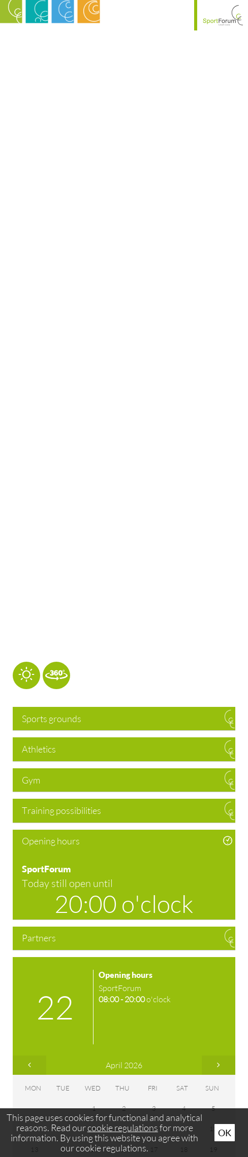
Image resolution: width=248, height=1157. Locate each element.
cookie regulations (122, 1127)
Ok (224, 1132)
